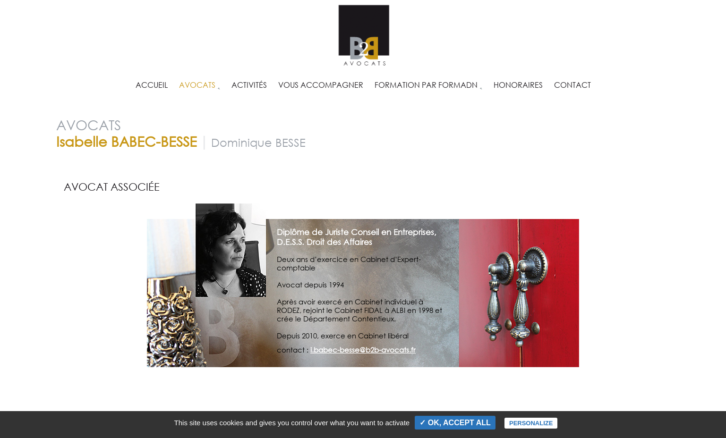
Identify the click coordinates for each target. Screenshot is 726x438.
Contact (572, 84)
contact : (293, 349)
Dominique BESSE (258, 142)
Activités (249, 84)
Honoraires (518, 84)
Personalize (531, 423)
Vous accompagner (320, 84)
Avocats (197, 84)
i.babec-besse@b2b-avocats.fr (363, 349)
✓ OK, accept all (454, 423)
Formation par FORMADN (426, 84)
